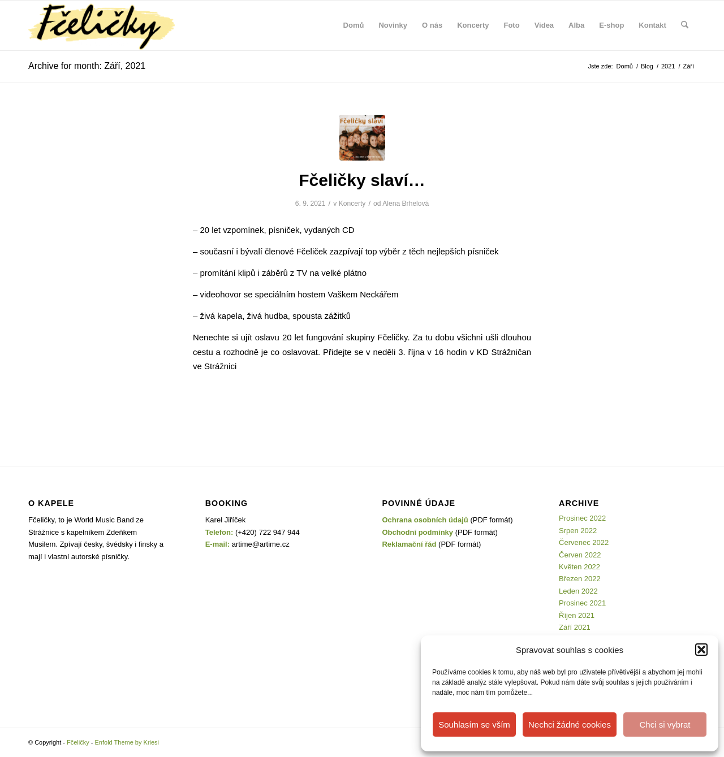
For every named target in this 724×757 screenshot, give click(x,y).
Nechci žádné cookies (569, 724)
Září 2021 (575, 627)
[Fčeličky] (101, 25)
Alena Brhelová (405, 203)
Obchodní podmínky (417, 532)
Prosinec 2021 (582, 603)
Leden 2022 (578, 591)
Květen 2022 (579, 567)
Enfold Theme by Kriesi (127, 742)
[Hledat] (685, 25)
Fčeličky (78, 742)
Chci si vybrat (664, 724)
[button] (701, 649)
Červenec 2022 (584, 542)
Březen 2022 (580, 578)
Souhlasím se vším (474, 724)
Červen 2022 (580, 555)
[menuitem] (354, 25)
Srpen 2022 (578, 530)
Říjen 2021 (576, 615)
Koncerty (352, 203)
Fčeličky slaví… (362, 180)
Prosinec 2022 (582, 518)
